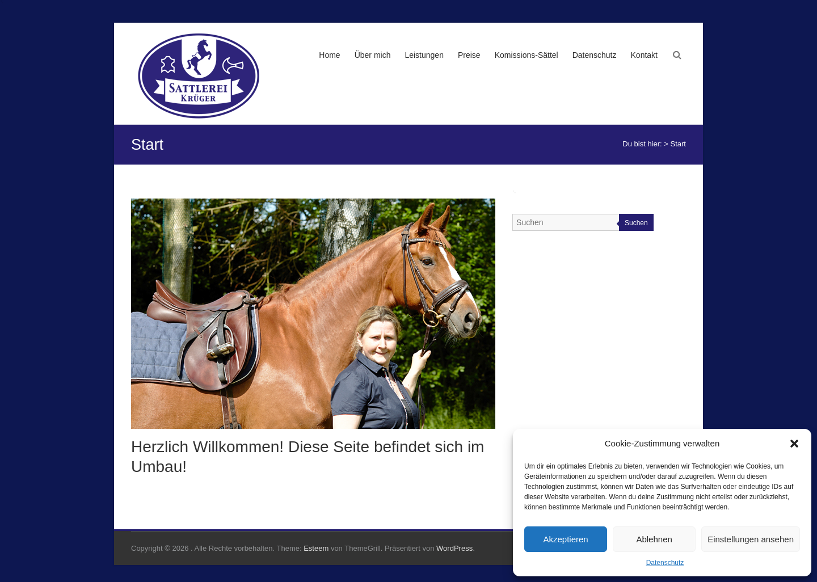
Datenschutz (665, 563)
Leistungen (424, 55)
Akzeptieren (565, 539)
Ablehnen (654, 539)
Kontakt (644, 55)
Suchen (636, 223)
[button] (794, 443)
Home (329, 55)
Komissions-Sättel (526, 55)
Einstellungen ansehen (750, 539)
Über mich (373, 55)
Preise (469, 55)
